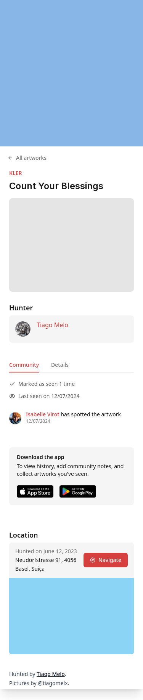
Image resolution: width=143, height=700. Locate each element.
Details (60, 364)
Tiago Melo (52, 325)
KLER (15, 173)
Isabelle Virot (42, 414)
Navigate (105, 560)
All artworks (27, 157)
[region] (71, 73)
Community (24, 364)
